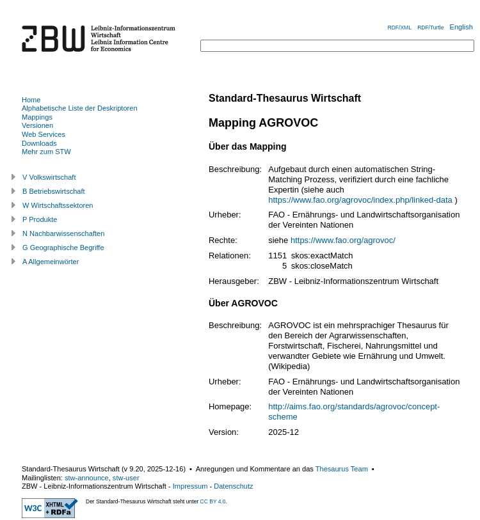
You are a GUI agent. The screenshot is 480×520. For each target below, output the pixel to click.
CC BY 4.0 (213, 501)
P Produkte (39, 219)
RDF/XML (400, 27)
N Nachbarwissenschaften (63, 233)
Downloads (39, 143)
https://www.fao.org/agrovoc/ (343, 240)
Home (31, 100)
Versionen (37, 125)
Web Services (43, 134)
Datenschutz (233, 486)
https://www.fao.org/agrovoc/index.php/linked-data (360, 200)
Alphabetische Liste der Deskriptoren (80, 108)
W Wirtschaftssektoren (57, 205)
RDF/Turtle (430, 27)
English (461, 27)
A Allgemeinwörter (50, 261)
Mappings (37, 117)
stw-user (126, 478)
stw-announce (87, 478)
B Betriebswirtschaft (53, 191)
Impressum (190, 486)
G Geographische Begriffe (63, 247)
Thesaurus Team (342, 469)
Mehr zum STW (46, 151)
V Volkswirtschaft (49, 177)
